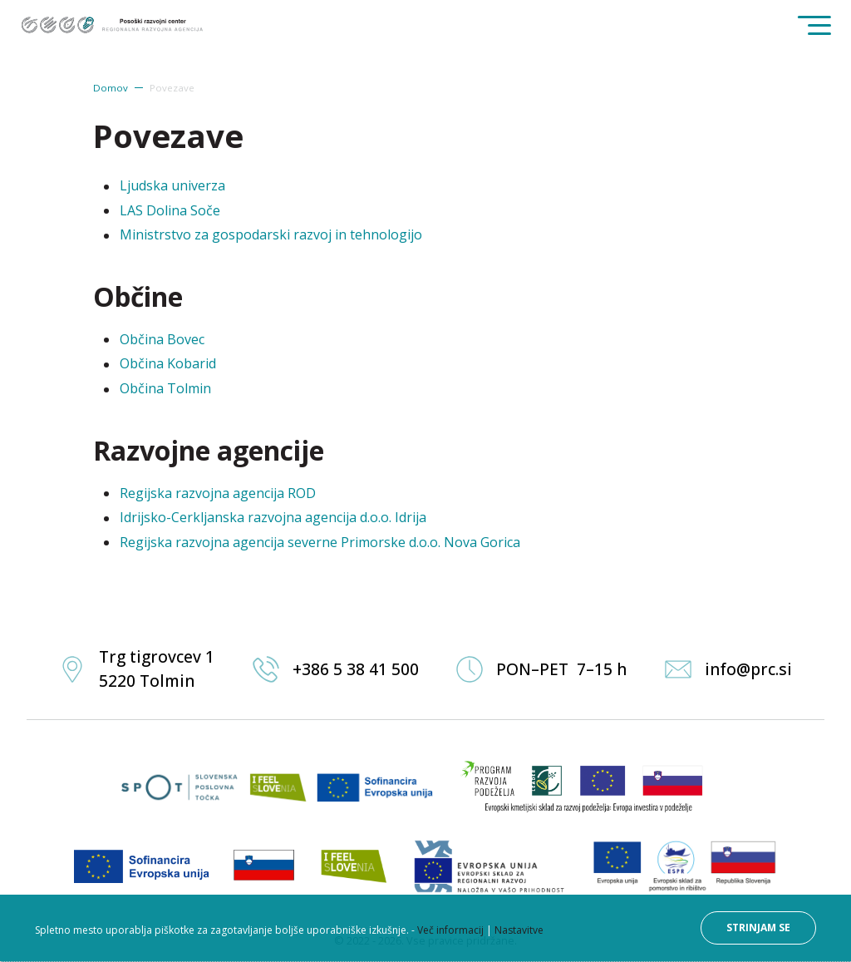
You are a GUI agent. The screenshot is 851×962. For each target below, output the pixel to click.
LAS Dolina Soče (170, 210)
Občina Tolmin (165, 388)
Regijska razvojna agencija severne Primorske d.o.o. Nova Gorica (320, 542)
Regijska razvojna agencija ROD (218, 493)
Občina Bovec (162, 339)
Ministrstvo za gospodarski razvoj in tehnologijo (271, 234)
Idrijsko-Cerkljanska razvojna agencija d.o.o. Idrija (273, 517)
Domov (110, 87)
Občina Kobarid (168, 363)
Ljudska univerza (172, 185)
